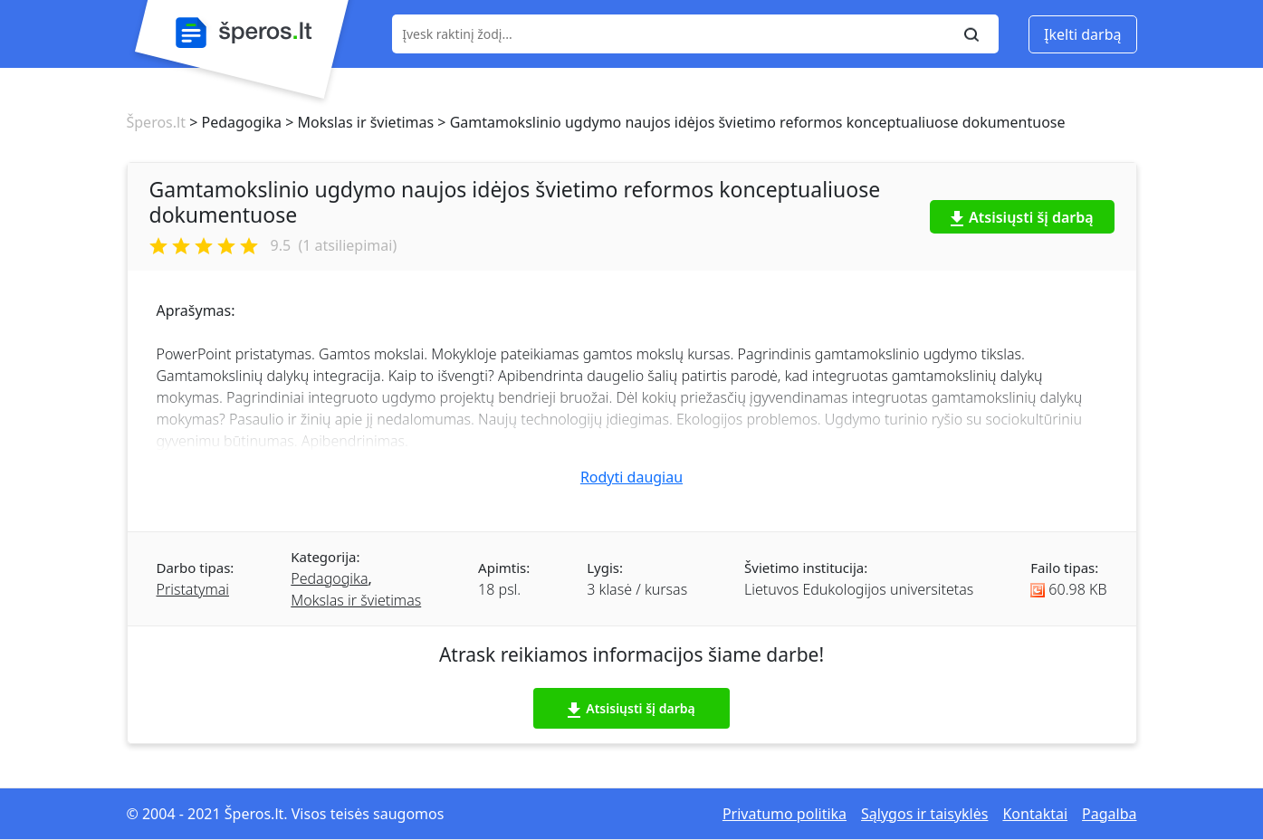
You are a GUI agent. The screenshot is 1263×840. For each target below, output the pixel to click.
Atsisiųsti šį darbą (1022, 217)
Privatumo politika (784, 814)
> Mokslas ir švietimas (358, 122)
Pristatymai (193, 589)
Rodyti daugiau (631, 477)
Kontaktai (1034, 814)
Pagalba (1109, 814)
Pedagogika (329, 578)
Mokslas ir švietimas (356, 600)
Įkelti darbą (1082, 34)
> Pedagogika (234, 122)
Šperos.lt (156, 122)
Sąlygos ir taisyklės (924, 814)
